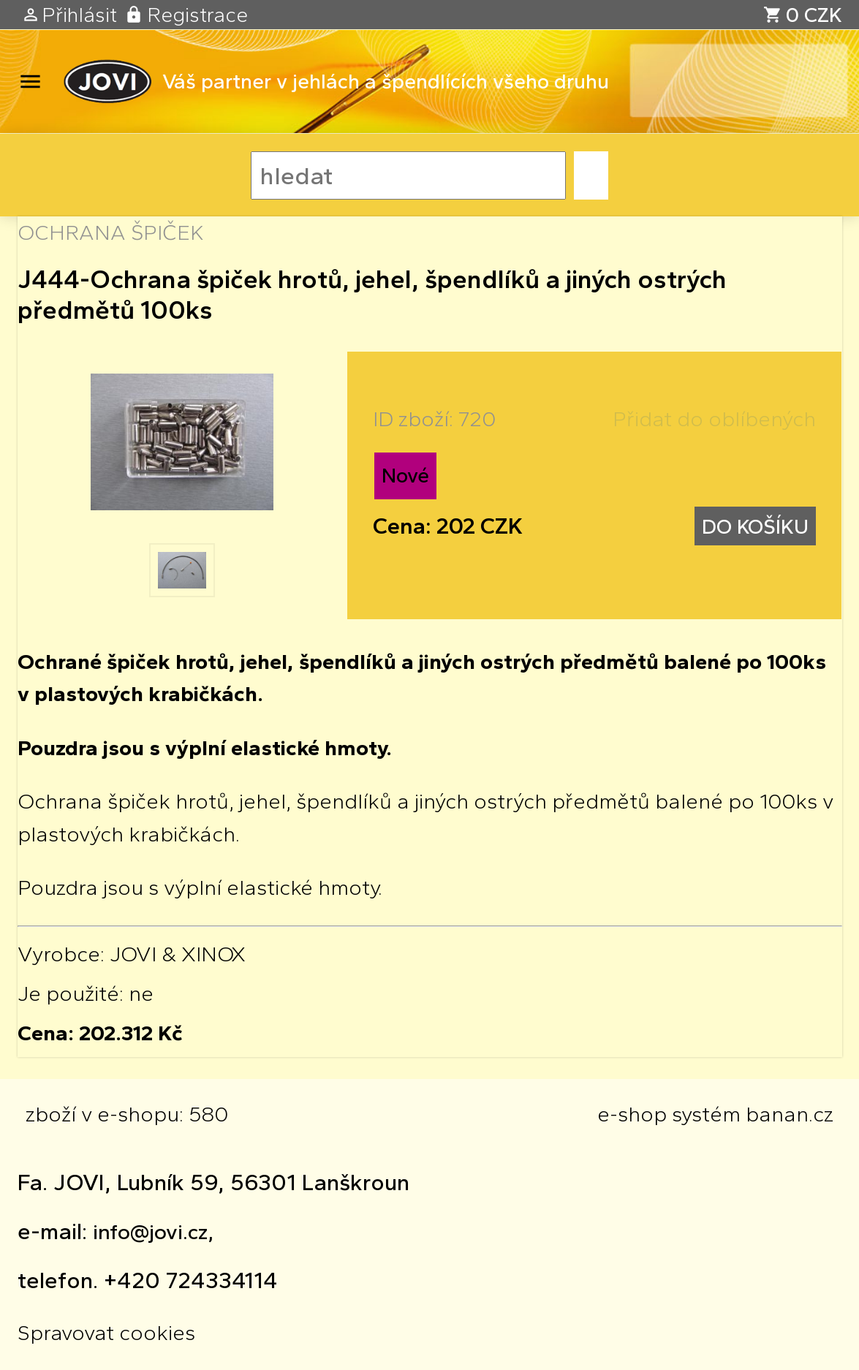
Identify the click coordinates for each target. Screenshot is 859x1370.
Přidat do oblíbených (714, 418)
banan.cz (789, 1114)
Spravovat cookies (106, 1332)
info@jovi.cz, (153, 1231)
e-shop (632, 1114)
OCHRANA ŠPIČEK (111, 232)
